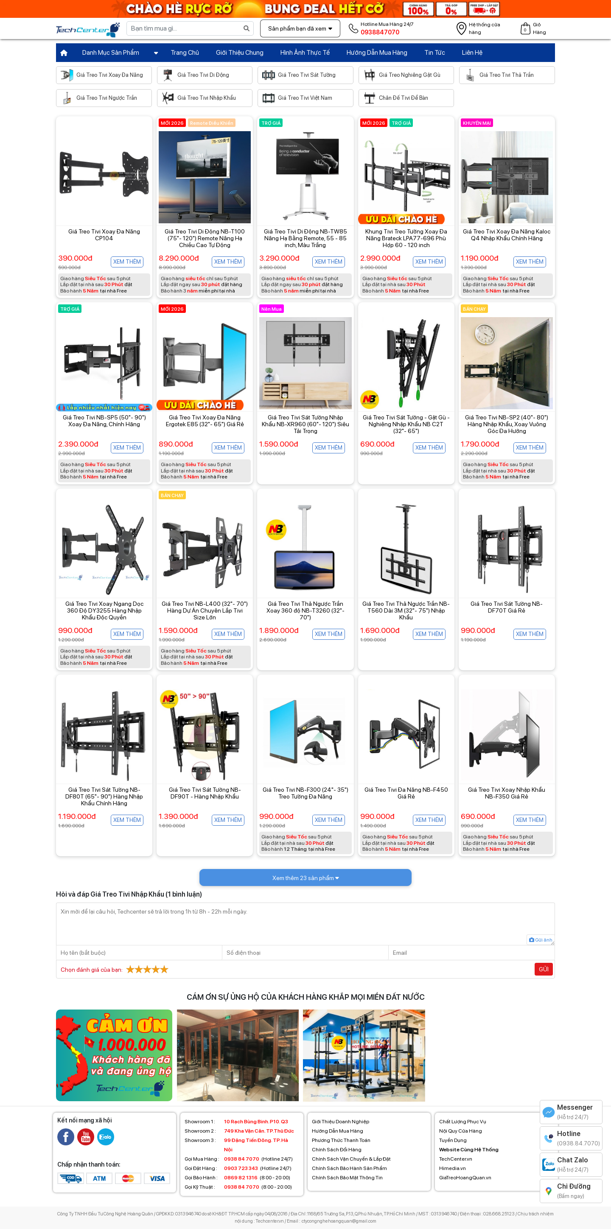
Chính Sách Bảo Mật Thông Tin (347, 1178)
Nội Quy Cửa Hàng (460, 1131)
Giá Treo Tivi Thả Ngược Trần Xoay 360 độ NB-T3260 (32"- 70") (305, 610)
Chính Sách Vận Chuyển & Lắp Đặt (351, 1159)
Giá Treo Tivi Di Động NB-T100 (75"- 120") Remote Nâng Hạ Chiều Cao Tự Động (205, 238)
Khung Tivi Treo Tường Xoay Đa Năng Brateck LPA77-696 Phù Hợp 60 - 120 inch (406, 238)
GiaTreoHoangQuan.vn (465, 1178)
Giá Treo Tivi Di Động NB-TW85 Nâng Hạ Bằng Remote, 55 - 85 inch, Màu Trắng (305, 238)
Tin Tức (434, 52)
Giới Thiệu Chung (239, 52)
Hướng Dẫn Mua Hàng (377, 52)
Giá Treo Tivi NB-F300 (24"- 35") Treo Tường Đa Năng (305, 793)
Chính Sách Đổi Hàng (337, 1150)
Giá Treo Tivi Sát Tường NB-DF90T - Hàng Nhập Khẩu (205, 793)
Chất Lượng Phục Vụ (462, 1122)
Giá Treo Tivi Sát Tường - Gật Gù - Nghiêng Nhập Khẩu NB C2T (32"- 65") (406, 424)
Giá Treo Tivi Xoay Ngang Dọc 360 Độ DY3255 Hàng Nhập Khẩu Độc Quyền (104, 610)
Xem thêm (127, 262)
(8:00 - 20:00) (237, 1177)
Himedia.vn (452, 1168)
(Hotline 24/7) (239, 1159)
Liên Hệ (472, 52)
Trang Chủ (185, 52)
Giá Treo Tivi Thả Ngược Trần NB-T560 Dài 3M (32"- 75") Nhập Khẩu (406, 610)
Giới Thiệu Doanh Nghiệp (340, 1122)
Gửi (544, 969)
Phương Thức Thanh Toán (341, 1140)
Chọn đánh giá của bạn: (116, 969)
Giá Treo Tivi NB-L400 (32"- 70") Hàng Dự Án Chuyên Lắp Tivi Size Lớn (205, 610)
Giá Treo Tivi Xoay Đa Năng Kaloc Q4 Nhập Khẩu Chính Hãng (506, 235)
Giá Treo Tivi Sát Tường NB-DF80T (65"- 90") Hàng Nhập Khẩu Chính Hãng (104, 796)
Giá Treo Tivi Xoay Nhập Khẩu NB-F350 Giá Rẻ (506, 793)
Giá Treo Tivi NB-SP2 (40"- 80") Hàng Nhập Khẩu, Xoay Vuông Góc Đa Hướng (506, 424)
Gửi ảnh (540, 940)
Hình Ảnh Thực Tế (305, 52)
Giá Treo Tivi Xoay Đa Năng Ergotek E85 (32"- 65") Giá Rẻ (205, 420)
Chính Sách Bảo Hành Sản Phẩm (349, 1168)
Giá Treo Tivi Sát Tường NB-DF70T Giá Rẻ (507, 607)
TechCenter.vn (455, 1159)
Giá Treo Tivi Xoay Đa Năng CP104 (104, 235)
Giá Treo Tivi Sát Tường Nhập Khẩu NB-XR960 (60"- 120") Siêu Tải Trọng (305, 424)
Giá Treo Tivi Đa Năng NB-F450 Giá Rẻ (406, 793)
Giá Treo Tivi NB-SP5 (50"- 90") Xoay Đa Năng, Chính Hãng (104, 420)
